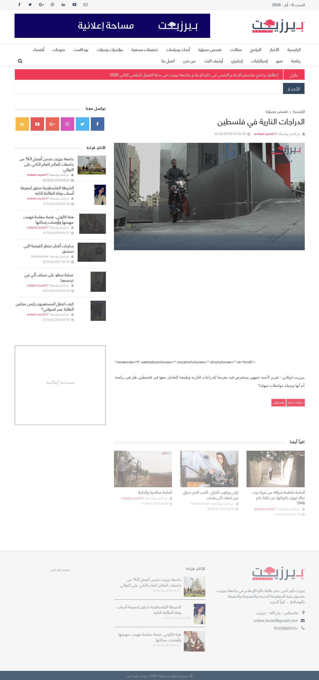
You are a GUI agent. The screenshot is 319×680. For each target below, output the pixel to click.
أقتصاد (38, 49)
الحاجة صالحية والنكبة (155, 492)
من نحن (189, 60)
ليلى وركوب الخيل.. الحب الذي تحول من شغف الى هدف (210, 494)
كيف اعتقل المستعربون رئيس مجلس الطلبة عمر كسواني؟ (45, 306)
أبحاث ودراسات (178, 49)
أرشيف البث (213, 60)
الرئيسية (294, 49)
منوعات (59, 49)
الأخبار (274, 49)
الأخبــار (294, 88)
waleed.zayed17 (265, 133)
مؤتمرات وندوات (110, 49)
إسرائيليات (259, 60)
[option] (209, 196)
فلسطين (278, 402)
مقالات (236, 49)
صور (279, 60)
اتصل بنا (168, 60)
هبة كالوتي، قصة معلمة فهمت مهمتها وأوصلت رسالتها (48, 219)
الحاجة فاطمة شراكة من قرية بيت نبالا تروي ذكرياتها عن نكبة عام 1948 (278, 497)
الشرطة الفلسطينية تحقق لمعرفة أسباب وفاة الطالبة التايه (47, 190)
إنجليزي (237, 60)
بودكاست (81, 49)
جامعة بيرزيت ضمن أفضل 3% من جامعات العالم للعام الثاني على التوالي (46, 164)
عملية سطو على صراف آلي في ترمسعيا (49, 277)
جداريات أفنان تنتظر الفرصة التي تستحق (49, 248)
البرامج (255, 49)
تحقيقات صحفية (145, 49)
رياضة (295, 60)
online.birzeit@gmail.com (276, 620)
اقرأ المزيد (277, 601)
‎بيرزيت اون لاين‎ (60, 569)
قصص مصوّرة (209, 49)
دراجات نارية (295, 402)
